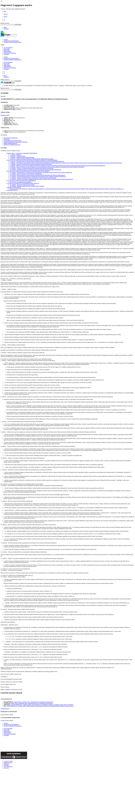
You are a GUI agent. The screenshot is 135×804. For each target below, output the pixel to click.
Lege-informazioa (8, 766)
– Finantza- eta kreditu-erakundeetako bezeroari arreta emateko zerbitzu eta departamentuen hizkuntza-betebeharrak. (32, 558)
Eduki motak (7, 50)
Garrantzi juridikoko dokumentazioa (12, 42)
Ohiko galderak (7, 51)
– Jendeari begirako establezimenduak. (13, 345)
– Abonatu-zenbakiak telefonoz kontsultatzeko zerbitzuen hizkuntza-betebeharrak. (24, 552)
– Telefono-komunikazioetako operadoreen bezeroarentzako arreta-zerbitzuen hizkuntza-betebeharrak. (29, 543)
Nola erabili (6, 49)
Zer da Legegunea (8, 47)
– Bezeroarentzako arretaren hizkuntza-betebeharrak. (17, 501)
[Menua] (2, 45)
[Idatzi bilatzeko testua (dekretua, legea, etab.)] (7, 24)
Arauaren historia (6, 708)
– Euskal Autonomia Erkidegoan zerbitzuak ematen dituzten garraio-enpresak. (22, 352)
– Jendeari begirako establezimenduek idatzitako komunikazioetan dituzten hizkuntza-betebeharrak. (28, 360)
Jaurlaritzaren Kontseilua (10, 53)
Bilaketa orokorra (5, 23)
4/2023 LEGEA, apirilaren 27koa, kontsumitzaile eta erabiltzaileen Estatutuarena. (34, 702)
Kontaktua (6, 28)
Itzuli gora (6, 768)
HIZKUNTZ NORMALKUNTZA (12, 144)
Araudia (6, 39)
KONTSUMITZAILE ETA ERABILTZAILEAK (15, 142)
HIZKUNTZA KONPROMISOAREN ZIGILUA (23, 183)
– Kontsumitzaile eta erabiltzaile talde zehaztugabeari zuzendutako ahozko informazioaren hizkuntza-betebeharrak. (32, 485)
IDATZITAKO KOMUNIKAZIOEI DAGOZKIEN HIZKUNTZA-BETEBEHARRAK (32, 160)
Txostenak (6, 54)
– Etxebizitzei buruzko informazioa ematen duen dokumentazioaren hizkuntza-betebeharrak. (26, 469)
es (4, 20)
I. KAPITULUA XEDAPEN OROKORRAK (22, 153)
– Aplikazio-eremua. (8, 289)
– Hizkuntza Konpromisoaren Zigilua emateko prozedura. (18, 609)
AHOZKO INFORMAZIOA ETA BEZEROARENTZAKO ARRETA (28, 171)
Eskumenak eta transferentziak (11, 40)
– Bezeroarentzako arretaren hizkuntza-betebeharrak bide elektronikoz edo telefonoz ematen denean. (28, 524)
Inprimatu (3, 96)
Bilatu (5, 27)
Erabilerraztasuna (8, 762)
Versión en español (8, 761)
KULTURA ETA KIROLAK (11, 138)
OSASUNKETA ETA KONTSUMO (12, 140)
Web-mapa (6, 765)
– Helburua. (6, 280)
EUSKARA (6, 139)
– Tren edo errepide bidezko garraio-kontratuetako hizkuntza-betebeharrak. (22, 421)
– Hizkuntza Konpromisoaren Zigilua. (13, 576)
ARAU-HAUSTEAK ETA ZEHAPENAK (21, 180)
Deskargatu (5, 115)
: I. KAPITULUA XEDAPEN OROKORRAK (16, 278)
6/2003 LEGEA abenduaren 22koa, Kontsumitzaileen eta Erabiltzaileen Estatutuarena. (32, 703)
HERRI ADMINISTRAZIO (10, 143)
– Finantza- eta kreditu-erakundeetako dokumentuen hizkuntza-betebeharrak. (22, 458)
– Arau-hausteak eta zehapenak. (11, 570)
